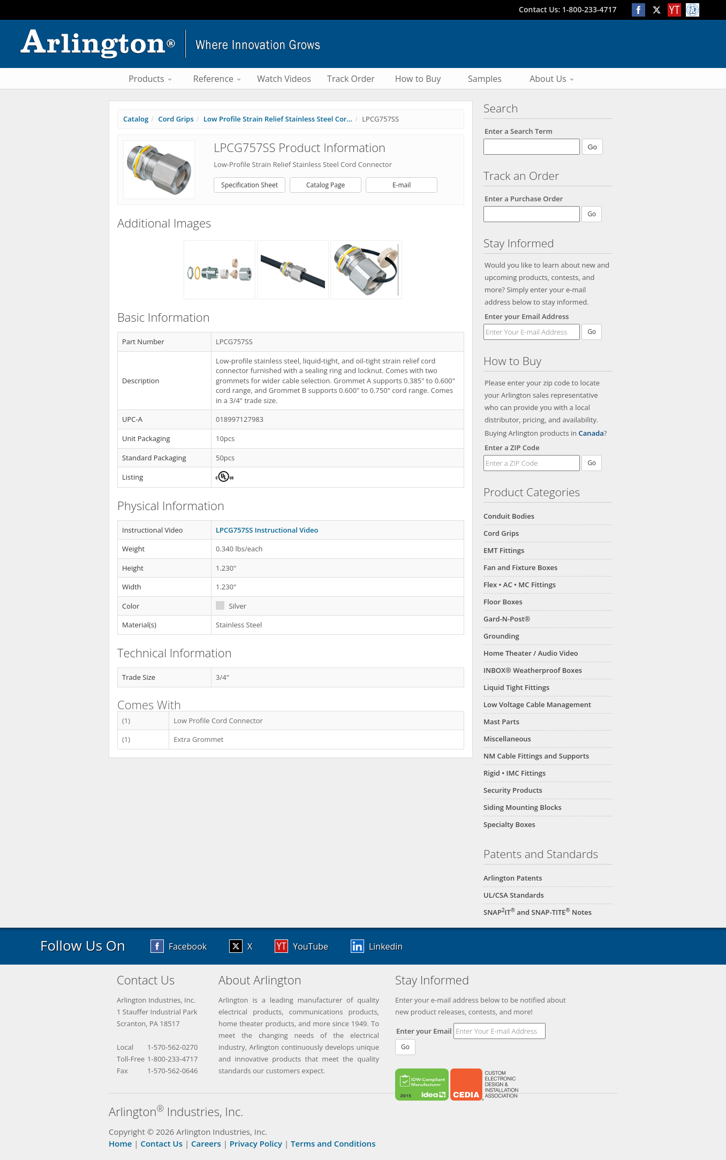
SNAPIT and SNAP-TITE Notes (537, 912)
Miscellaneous (507, 739)
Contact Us (161, 1143)
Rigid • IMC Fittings (514, 773)
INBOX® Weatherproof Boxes (532, 670)
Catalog (135, 119)
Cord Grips (501, 533)
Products (150, 79)
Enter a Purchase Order (524, 198)
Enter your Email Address (527, 316)
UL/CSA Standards (513, 895)
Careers (206, 1143)
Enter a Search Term (519, 131)
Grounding (501, 636)
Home (120, 1143)
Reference (217, 79)
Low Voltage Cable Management (537, 704)
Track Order (351, 79)
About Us (552, 79)
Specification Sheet (249, 184)
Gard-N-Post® (506, 619)
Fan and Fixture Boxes (520, 567)
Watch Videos (284, 79)
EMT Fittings (503, 550)
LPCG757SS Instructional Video (267, 530)
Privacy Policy (256, 1143)
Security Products (512, 790)
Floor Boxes (503, 601)
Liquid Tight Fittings (516, 687)
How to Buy (418, 79)
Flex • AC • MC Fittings (519, 584)
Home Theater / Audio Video (530, 653)
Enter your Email (424, 1031)
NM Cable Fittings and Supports (536, 756)
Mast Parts (501, 721)
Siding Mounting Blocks (522, 807)
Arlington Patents (512, 878)
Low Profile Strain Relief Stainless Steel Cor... (277, 119)
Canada (591, 433)
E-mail (401, 184)
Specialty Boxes (509, 824)
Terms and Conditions (333, 1143)
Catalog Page (325, 184)
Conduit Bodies (508, 516)
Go (591, 331)
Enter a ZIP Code (512, 447)
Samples (485, 79)
